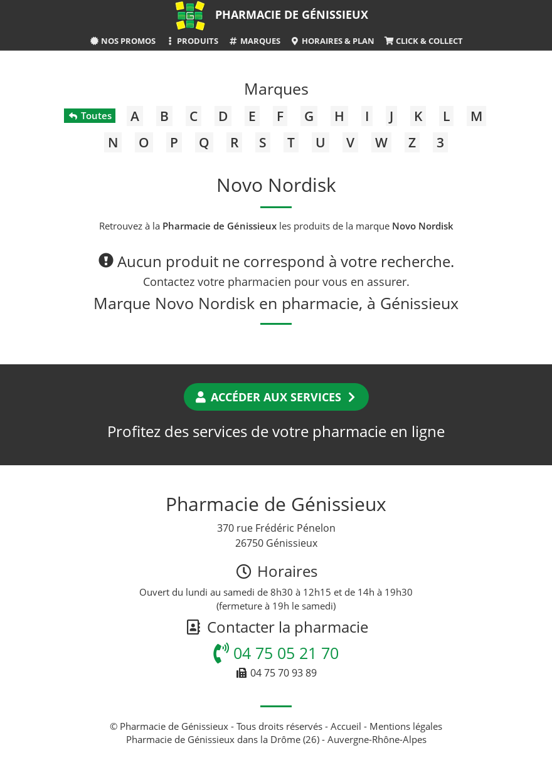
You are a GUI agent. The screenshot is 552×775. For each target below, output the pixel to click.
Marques (254, 40)
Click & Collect (423, 40)
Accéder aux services (276, 396)
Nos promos (122, 40)
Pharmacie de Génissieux (291, 14)
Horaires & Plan (332, 40)
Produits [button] (191, 40)
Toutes (89, 115)
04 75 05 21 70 (276, 652)
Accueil (346, 726)
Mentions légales (405, 726)
